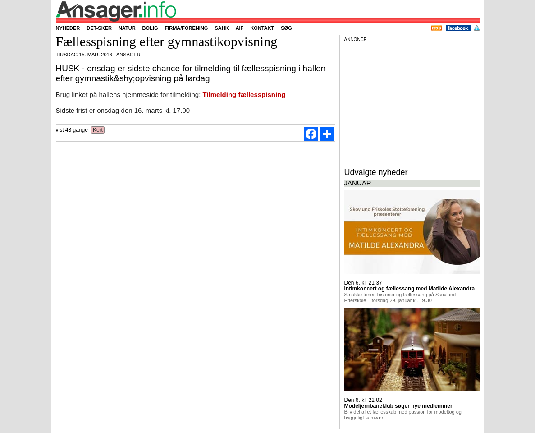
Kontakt (262, 28)
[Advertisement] (412, 101)
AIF (240, 28)
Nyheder (68, 28)
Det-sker (99, 28)
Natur (127, 28)
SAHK (222, 28)
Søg (286, 28)
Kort (98, 130)
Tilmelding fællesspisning (244, 94)
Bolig (150, 28)
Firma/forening (186, 28)
